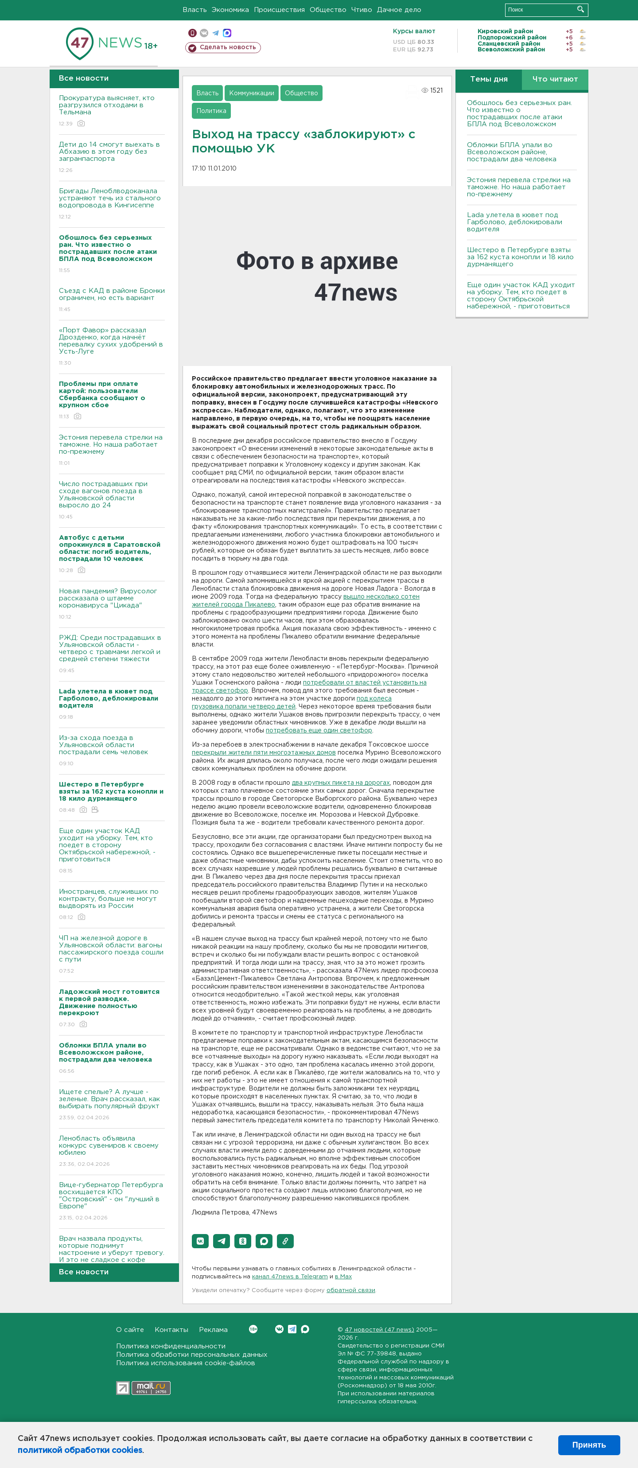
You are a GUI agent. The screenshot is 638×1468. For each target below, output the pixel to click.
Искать (580, 9)
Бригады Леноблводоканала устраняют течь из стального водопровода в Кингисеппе (112, 204)
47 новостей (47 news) (379, 1330)
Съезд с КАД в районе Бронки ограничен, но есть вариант (112, 300)
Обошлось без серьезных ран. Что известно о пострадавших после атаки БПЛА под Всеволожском (519, 113)
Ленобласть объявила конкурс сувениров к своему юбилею (112, 1152)
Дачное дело (399, 10)
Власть (195, 10)
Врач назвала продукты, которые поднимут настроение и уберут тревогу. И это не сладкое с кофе (112, 1255)
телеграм (215, 33)
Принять (589, 1445)
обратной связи (351, 1290)
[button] (200, 1241)
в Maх (343, 1276)
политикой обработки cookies (80, 1450)
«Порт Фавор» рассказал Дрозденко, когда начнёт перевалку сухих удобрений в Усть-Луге (112, 347)
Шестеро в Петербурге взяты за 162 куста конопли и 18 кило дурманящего (520, 257)
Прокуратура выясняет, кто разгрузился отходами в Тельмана (112, 111)
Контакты (171, 1330)
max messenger (227, 33)
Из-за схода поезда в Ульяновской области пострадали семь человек (112, 751)
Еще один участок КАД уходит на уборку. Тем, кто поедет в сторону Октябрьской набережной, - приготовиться (112, 851)
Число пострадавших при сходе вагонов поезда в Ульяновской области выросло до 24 (112, 501)
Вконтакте (253, 1329)
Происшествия (279, 10)
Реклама (213, 1330)
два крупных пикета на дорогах (341, 783)
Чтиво (361, 10)
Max (305, 1329)
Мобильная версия (192, 33)
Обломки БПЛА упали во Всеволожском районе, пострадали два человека (511, 152)
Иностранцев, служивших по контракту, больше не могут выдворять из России (112, 905)
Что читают (555, 79)
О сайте (130, 1330)
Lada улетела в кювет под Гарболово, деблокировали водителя (514, 222)
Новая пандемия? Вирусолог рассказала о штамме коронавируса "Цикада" (112, 604)
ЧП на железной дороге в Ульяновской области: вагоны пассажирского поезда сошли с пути (112, 955)
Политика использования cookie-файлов (185, 1363)
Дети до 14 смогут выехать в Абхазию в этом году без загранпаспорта (112, 158)
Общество (328, 10)
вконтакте (204, 33)
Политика (211, 111)
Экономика (230, 10)
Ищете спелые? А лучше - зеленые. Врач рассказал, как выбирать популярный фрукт (112, 1105)
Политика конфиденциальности (171, 1346)
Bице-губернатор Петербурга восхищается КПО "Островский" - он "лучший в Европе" (112, 1202)
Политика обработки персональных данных (192, 1355)
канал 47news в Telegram (290, 1276)
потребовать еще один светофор (319, 730)
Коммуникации (251, 93)
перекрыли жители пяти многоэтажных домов (264, 752)
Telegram (292, 1329)
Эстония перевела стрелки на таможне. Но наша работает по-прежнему (112, 451)
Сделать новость (228, 47)
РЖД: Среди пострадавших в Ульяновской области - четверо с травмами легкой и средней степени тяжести (112, 654)
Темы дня (489, 79)
